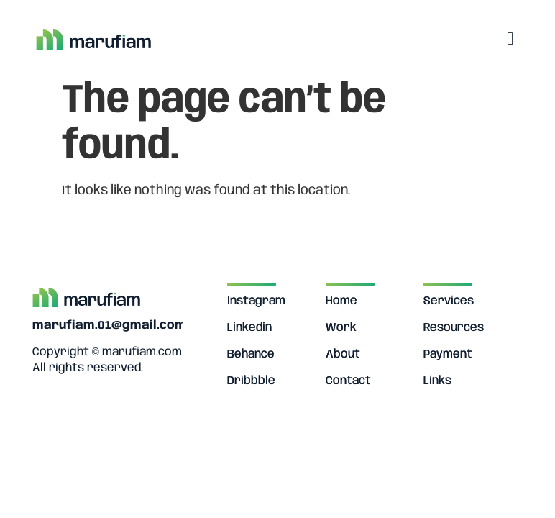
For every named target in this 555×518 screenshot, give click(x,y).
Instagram (256, 301)
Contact (348, 381)
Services (448, 301)
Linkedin (249, 328)
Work (341, 328)
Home (341, 301)
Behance (251, 354)
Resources (453, 328)
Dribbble (251, 381)
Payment (447, 354)
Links (437, 381)
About (343, 354)
